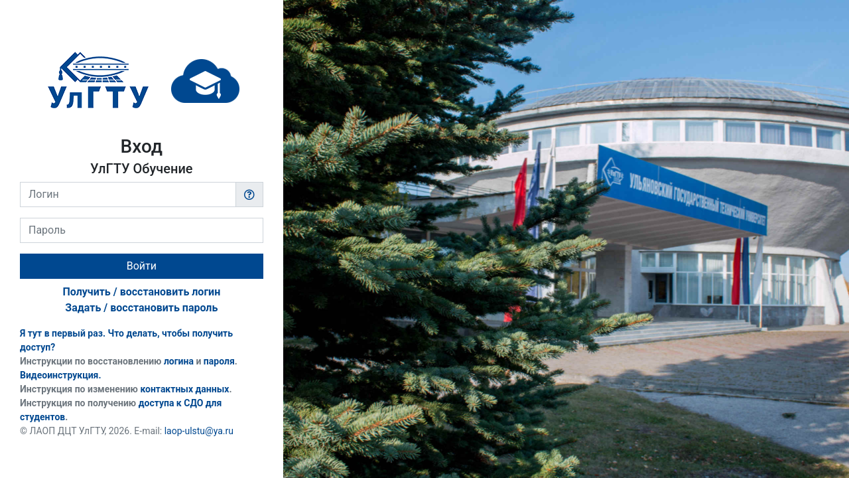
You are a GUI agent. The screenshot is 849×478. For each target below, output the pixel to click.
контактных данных (184, 389)
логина (179, 361)
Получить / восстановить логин (141, 291)
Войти (142, 266)
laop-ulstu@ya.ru (198, 431)
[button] (249, 194)
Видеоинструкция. (60, 375)
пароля (219, 361)
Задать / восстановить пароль (141, 307)
